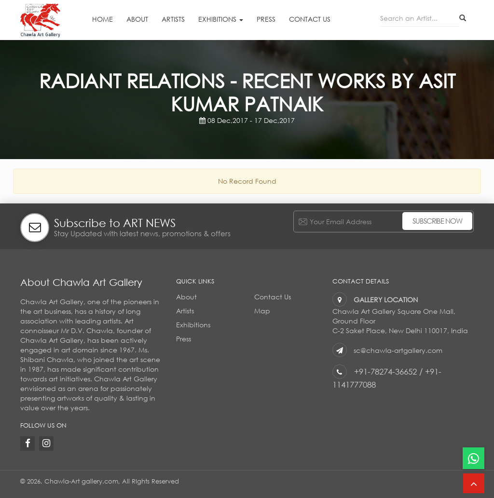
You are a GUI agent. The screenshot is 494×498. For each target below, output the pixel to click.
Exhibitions (220, 19)
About (137, 19)
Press (266, 19)
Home (102, 19)
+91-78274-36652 (385, 371)
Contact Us (309, 19)
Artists (173, 19)
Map (262, 310)
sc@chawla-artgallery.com (398, 350)
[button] (473, 483)
